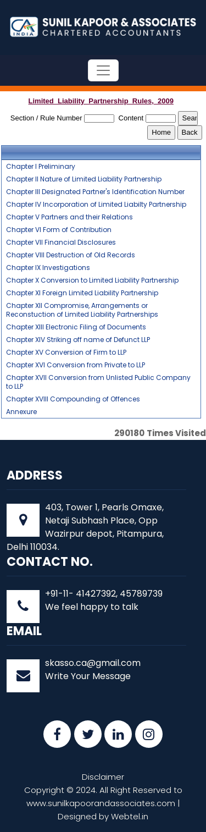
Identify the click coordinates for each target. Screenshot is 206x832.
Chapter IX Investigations (48, 267)
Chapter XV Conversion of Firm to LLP (66, 352)
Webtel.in (129, 816)
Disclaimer (103, 777)
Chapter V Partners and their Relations (69, 217)
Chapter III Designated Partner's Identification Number (95, 192)
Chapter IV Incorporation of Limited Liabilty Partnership (96, 204)
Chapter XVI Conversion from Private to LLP (75, 365)
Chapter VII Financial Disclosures (61, 242)
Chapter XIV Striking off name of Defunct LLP (78, 339)
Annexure (21, 411)
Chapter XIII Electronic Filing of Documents (76, 327)
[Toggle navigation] (103, 70)
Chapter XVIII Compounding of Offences (73, 399)
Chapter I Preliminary (40, 166)
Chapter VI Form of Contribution (59, 229)
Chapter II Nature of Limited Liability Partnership (84, 179)
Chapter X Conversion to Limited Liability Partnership (92, 280)
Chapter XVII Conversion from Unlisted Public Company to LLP (98, 382)
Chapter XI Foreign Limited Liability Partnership (82, 293)
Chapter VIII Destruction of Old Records (70, 255)
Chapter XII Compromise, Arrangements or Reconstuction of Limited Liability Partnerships (82, 310)
